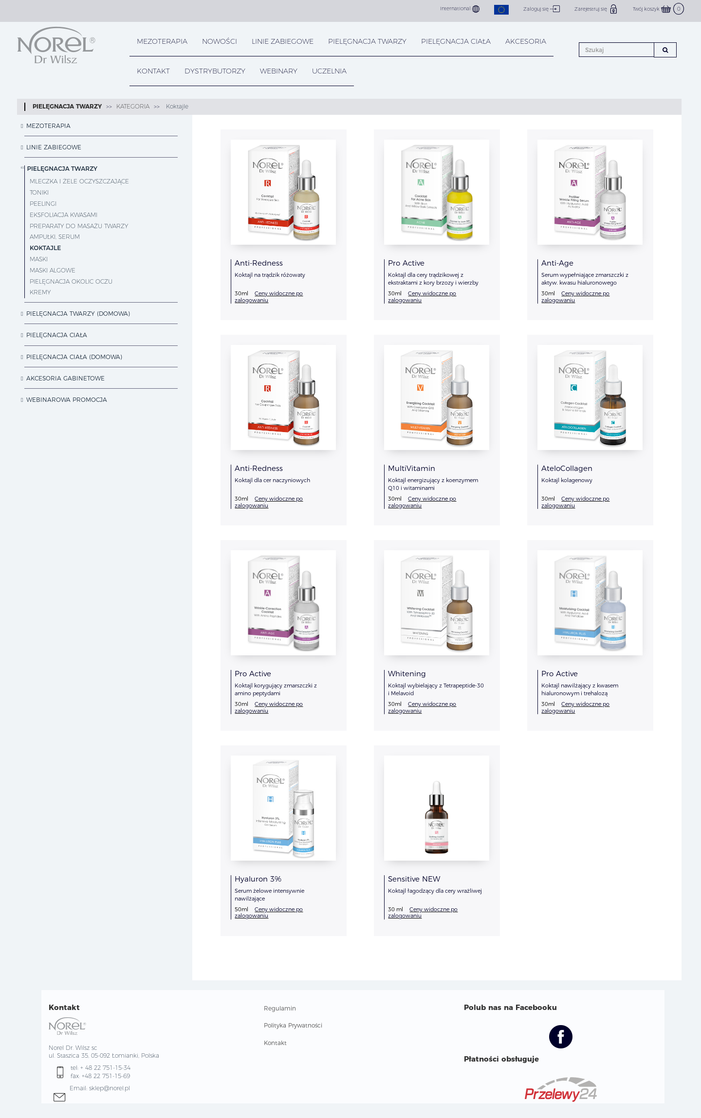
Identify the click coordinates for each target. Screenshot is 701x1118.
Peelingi (43, 203)
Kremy (40, 292)
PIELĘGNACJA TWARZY (367, 41)
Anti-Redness (259, 263)
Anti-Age (557, 263)
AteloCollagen (566, 468)
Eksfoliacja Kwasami (63, 214)
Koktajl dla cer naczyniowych (272, 480)
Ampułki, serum (55, 236)
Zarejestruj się (596, 9)
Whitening (407, 673)
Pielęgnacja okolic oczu (71, 281)
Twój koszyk (658, 9)
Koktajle (176, 106)
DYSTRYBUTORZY (214, 71)
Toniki (39, 192)
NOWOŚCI (219, 41)
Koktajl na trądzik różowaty (270, 274)
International (460, 9)
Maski (39, 259)
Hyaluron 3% (258, 879)
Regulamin (280, 1008)
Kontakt (275, 1042)
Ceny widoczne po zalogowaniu (269, 296)
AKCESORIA (525, 41)
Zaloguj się (541, 9)
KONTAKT (153, 71)
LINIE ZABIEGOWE (283, 41)
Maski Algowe (52, 270)
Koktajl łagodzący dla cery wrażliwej (435, 890)
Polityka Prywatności (293, 1025)
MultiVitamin (411, 468)
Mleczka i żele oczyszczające (79, 181)
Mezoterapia (162, 41)
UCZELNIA (329, 71)
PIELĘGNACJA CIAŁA (456, 41)
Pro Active (406, 263)
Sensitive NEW (414, 879)
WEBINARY (278, 71)
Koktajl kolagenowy (566, 480)
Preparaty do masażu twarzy (79, 226)
